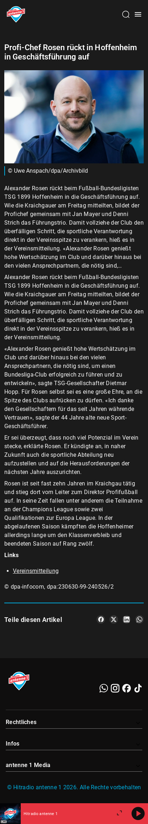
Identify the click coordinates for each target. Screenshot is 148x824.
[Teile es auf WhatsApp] (139, 619)
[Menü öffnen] (138, 14)
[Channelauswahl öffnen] (125, 14)
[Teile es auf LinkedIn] (126, 619)
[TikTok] (138, 688)
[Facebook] (126, 688)
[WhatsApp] (103, 688)
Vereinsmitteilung (36, 570)
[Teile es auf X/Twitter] (113, 619)
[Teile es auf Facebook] (101, 619)
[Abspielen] (138, 813)
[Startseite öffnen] (16, 14)
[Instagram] (115, 688)
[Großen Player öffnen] (119, 813)
